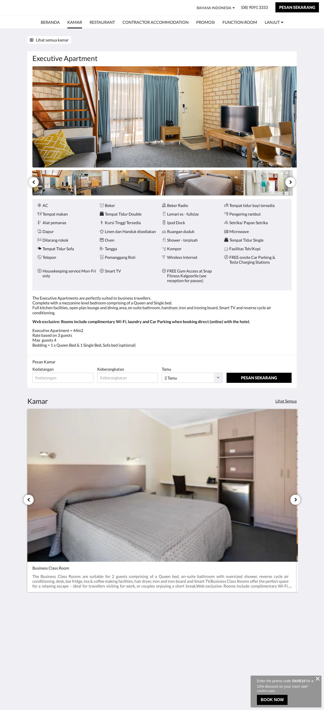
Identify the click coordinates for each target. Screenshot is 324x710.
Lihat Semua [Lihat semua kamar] (286, 401)
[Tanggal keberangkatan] (129, 378)
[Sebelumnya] (34, 182)
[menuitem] (50, 22)
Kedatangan (43, 369)
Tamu (168, 369)
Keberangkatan (111, 369)
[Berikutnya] (290, 182)
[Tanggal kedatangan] (63, 378)
